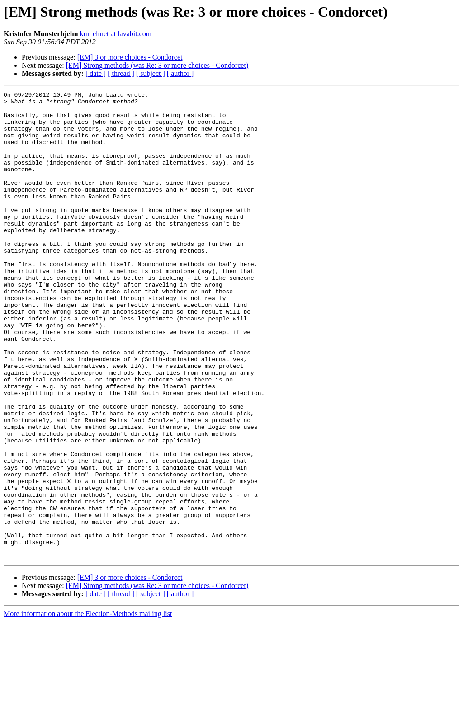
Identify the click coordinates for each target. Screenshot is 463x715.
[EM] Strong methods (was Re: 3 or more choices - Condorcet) (157, 65)
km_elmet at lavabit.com (116, 34)
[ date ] (95, 73)
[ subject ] (150, 73)
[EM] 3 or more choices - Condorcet (130, 57)
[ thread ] (121, 73)
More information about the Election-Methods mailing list (88, 707)
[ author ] (180, 73)
